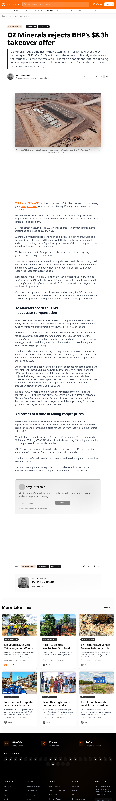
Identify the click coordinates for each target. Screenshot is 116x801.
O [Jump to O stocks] (80, 759)
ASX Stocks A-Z (11, 753)
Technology (31, 795)
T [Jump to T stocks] (105, 759)
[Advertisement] (58, 175)
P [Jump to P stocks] (85, 759)
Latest (28, 11)
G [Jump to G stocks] (40, 759)
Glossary (75, 795)
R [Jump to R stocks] (95, 759)
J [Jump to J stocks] (55, 759)
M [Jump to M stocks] (70, 759)
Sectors (60, 11)
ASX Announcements (57, 791)
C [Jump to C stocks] (20, 759)
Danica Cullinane (22, 75)
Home (5, 16)
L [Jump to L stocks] (65, 759)
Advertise (75, 787)
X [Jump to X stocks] (57, 764)
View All (109, 607)
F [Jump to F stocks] (35, 759)
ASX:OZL (43, 26)
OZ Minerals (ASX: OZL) (26, 203)
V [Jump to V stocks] (47, 764)
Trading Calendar (78, 799)
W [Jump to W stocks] (53, 764)
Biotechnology (32, 791)
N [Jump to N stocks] (75, 759)
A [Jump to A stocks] (10, 759)
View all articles (39, 586)
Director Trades (55, 799)
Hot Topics (18, 11)
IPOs (80, 11)
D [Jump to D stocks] (25, 759)
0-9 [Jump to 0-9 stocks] (6, 759)
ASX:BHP (31, 26)
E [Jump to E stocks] (30, 759)
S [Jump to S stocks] (100, 759)
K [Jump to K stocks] (60, 759)
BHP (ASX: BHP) (29, 206)
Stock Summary (55, 787)
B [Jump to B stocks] (15, 759)
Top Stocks (39, 11)
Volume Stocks (54, 795)
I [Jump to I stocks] (50, 759)
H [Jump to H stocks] (45, 759)
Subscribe (109, 4)
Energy (29, 799)
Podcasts (98, 11)
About (74, 791)
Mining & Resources (14, 26)
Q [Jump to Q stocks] (90, 759)
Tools (71, 11)
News (14, 16)
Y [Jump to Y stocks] (63, 764)
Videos (88, 11)
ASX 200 (50, 11)
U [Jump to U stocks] (110, 759)
